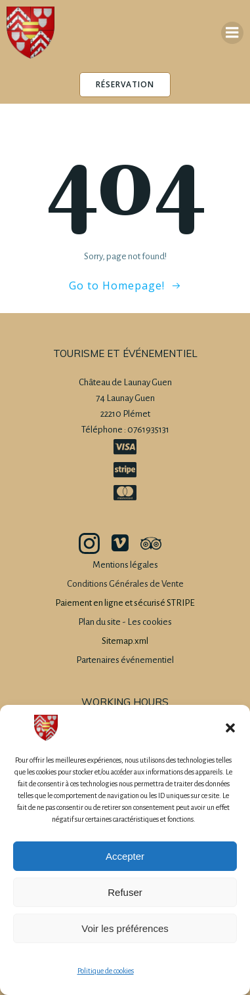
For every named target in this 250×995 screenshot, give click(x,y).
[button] (230, 727)
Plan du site (99, 622)
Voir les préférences (125, 928)
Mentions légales (125, 565)
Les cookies (149, 622)
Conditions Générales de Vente (125, 584)
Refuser (125, 892)
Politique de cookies (105, 971)
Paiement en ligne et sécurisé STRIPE (125, 603)
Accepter (125, 856)
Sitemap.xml (125, 641)
